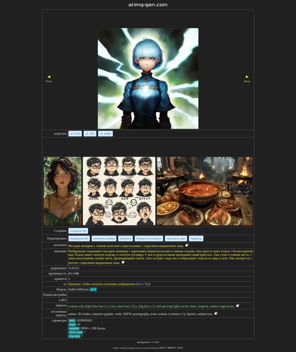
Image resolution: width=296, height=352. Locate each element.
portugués (131, 348)
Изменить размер (104, 238)
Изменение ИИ (79, 238)
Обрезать (125, 238)
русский (146, 348)
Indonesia (154, 348)
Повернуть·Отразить (148, 238)
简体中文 (163, 348)
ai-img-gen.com (148, 5)
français (139, 348)
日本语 (180, 348)
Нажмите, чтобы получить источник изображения (101, 284)
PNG (75, 133)
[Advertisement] (141, 19)
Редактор (196, 238)
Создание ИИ (78, 230)
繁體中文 (172, 348)
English (116, 348)
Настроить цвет (176, 238)
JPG (90, 133)
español (123, 348)
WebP (105, 133)
